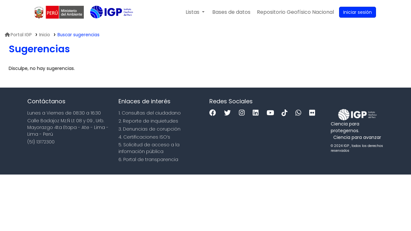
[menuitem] (295, 12)
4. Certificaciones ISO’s (144, 137)
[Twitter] (229, 113)
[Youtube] (272, 113)
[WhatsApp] (299, 113)
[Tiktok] (286, 113)
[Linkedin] (257, 113)
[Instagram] (243, 113)
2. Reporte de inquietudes (148, 121)
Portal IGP (18, 35)
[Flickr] (313, 113)
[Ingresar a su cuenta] (358, 12)
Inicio (44, 35)
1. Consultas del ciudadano (149, 113)
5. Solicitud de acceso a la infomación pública (148, 148)
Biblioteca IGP (106, 25)
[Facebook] (214, 113)
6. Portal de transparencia (148, 159)
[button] (195, 12)
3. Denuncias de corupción (149, 129)
